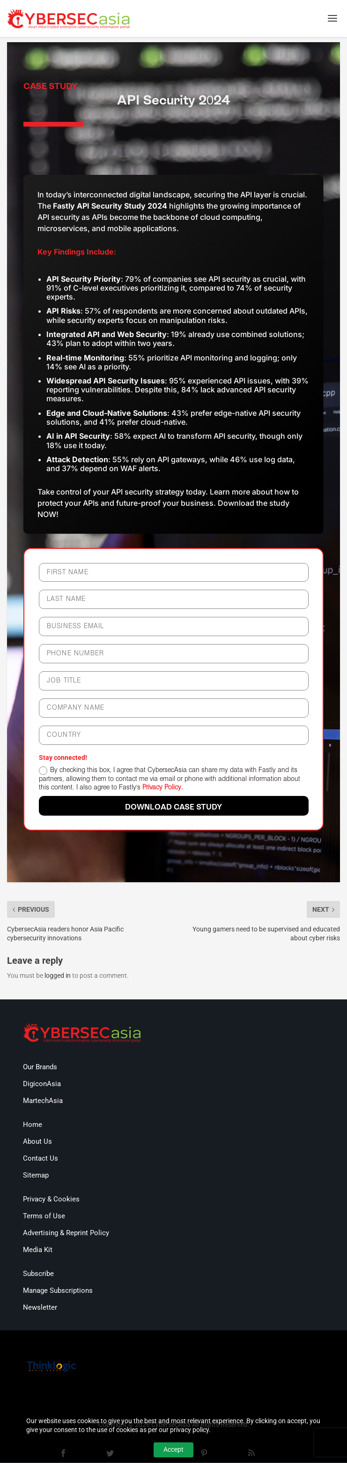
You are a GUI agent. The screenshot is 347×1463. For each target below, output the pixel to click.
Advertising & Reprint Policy (66, 1234)
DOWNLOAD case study (173, 807)
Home (32, 1125)
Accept (173, 1449)
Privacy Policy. (162, 788)
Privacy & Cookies (51, 1200)
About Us (37, 1142)
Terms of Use (44, 1217)
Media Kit (37, 1250)
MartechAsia (43, 1101)
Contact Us (40, 1159)
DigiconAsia (42, 1084)
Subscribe (38, 1274)
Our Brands (40, 1068)
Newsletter (40, 1308)
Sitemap (36, 1176)
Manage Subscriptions (58, 1291)
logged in (57, 976)
